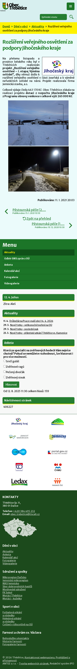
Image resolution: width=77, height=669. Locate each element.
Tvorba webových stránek (34, 663)
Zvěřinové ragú (15, 366)
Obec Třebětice (18, 7)
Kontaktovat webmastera (40, 657)
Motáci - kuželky (12, 598)
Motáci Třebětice (12, 595)
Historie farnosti (12, 641)
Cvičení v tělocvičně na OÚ (18, 624)
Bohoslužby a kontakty (16, 638)
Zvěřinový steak (15, 377)
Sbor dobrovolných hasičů (17, 586)
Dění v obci (21, 26)
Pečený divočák (15, 372)
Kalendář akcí (12, 271)
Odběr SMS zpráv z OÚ (17, 258)
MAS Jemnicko (11, 583)
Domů (6, 26)
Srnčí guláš (12, 361)
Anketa (8, 264)
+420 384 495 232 (24, 511)
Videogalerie (11, 283)
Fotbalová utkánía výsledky (12, 614)
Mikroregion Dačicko (14, 577)
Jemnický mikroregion (15, 580)
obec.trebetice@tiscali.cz (25, 514)
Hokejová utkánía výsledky (12, 620)
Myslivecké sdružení (14, 589)
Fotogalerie (11, 277)
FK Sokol (7, 592)
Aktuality (38, 26)
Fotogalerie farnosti (14, 644)
